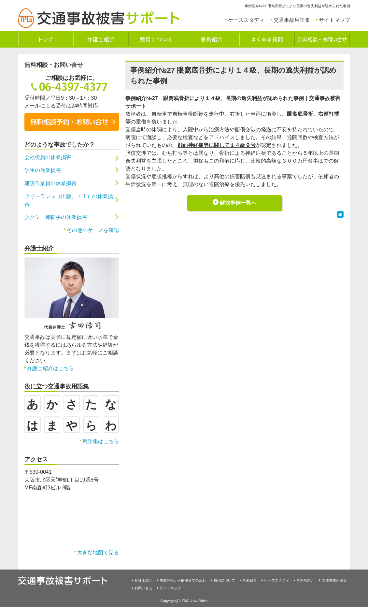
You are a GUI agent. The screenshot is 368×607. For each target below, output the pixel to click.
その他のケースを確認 (93, 230)
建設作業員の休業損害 (50, 183)
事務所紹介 (305, 580)
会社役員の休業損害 (47, 157)
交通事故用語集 (292, 20)
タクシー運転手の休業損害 (55, 217)
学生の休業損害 (42, 170)
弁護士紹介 (143, 580)
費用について (224, 580)
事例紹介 (249, 580)
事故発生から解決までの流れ (183, 580)
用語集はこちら (100, 441)
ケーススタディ (246, 20)
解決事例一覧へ (238, 203)
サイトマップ (334, 20)
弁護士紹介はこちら (50, 368)
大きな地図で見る (98, 552)
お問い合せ (143, 588)
